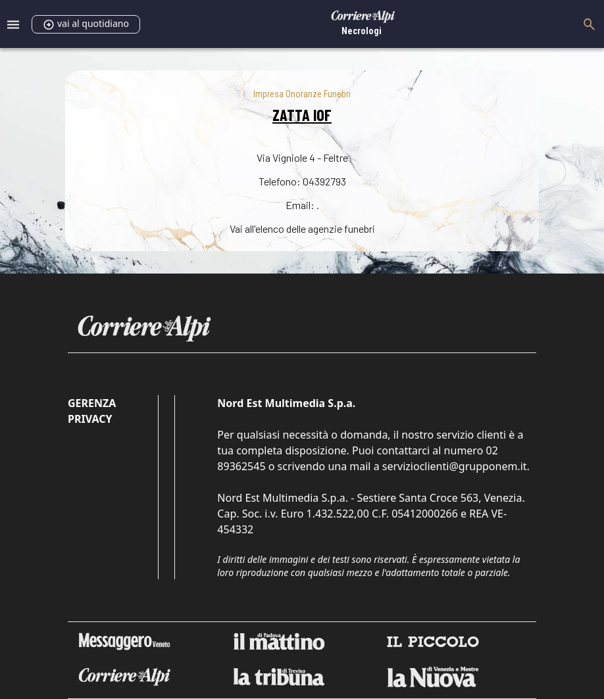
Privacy (90, 419)
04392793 (324, 181)
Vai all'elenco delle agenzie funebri (302, 228)
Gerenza (92, 403)
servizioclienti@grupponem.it (454, 466)
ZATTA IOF (302, 114)
